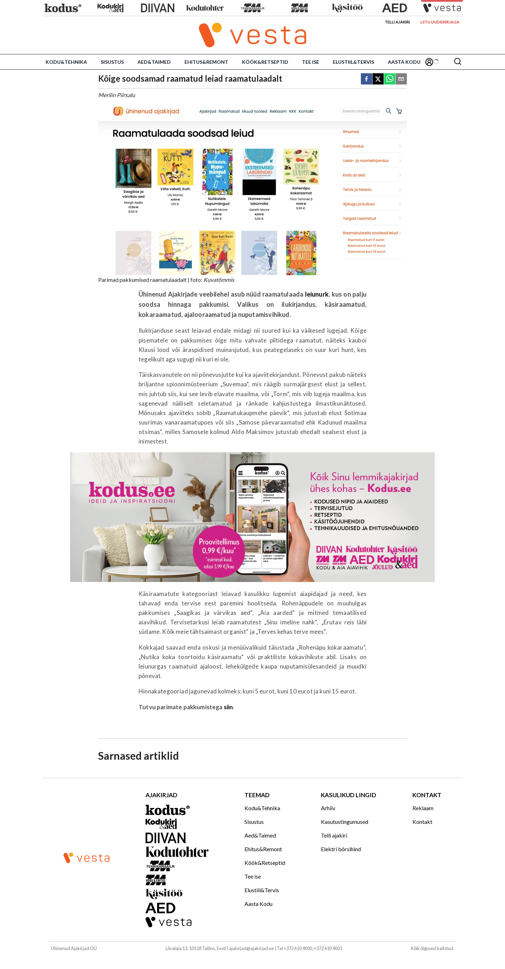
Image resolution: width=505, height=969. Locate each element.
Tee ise (310, 62)
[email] (401, 79)
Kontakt (422, 821)
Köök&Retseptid (265, 62)
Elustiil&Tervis (353, 62)
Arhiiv (328, 808)
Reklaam (422, 808)
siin (228, 707)
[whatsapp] (389, 79)
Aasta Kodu (404, 62)
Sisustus (112, 62)
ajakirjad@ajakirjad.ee (251, 948)
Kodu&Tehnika (66, 62)
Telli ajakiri (397, 22)
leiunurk (317, 294)
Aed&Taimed (154, 62)
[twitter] (378, 79)
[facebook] (366, 79)
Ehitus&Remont (206, 62)
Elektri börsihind (341, 849)
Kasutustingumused (344, 821)
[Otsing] (457, 62)
